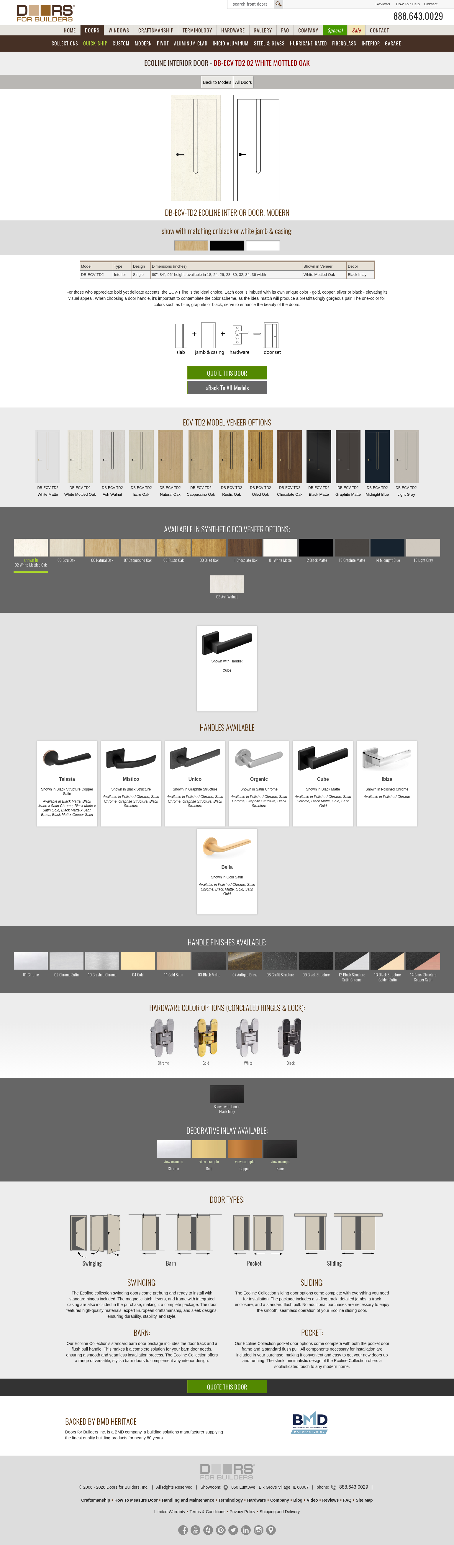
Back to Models (217, 82)
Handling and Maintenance (188, 1500)
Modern (143, 43)
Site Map (364, 1500)
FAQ (285, 30)
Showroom (210, 1487)
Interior (371, 43)
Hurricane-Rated (308, 43)
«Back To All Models (227, 388)
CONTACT (379, 30)
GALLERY (263, 30)
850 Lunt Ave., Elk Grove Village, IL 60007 (270, 1487)
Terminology (230, 1500)
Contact (430, 4)
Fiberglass (344, 43)
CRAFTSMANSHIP (155, 30)
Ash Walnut (112, 465)
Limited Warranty (169, 1511)
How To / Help (408, 4)
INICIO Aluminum (231, 43)
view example (173, 1161)
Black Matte (319, 465)
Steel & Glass (269, 43)
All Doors (243, 82)
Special (335, 30)
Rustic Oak (231, 465)
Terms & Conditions (207, 1511)
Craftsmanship (95, 1500)
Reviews (383, 4)
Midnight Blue (377, 465)
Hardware (256, 1500)
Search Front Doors (255, 4)
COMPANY (308, 30)
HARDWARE (233, 30)
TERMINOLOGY (197, 30)
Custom (121, 43)
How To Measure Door (136, 1500)
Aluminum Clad (190, 43)
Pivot (163, 43)
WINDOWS (119, 30)
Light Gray (406, 465)
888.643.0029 (418, 16)
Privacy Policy (242, 1511)
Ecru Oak (141, 465)
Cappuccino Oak (201, 465)
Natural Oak (170, 465)
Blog (297, 1500)
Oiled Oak (260, 465)
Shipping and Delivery (280, 1511)
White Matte (47, 465)
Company (279, 1500)
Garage (393, 43)
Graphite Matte (348, 465)
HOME (70, 30)
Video (312, 1500)
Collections (65, 43)
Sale (356, 30)
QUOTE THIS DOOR (227, 373)
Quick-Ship (95, 43)
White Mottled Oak (80, 465)
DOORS (92, 30)
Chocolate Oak (289, 465)
